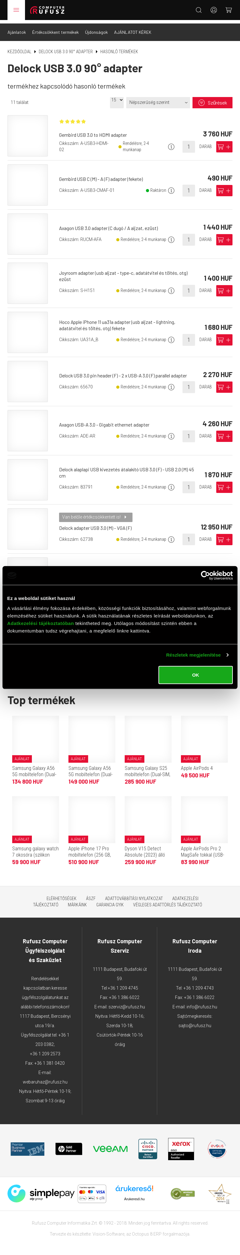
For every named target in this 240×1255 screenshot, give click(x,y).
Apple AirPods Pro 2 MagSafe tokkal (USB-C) (202, 851)
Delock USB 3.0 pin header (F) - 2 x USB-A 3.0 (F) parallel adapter (125, 372)
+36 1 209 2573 (45, 1050)
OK (195, 674)
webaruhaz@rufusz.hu (45, 1078)
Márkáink (77, 901)
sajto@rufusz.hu (194, 1022)
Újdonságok (96, 28)
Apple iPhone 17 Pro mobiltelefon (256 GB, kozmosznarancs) (89, 851)
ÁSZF (91, 895)
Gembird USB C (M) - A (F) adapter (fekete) (102, 175)
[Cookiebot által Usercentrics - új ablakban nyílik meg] (205, 575)
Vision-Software (108, 1230)
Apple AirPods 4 (197, 765)
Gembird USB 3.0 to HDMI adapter (94, 132)
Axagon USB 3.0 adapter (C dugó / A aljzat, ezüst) (110, 225)
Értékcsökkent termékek (55, 28)
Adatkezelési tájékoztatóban (40, 623)
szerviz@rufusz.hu (126, 1003)
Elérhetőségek (62, 895)
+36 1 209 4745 (123, 984)
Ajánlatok (17, 28)
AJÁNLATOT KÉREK (132, 28)
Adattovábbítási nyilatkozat (134, 895)
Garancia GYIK (110, 901)
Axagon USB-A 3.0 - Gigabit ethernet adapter (106, 421)
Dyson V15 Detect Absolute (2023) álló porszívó (145, 851)
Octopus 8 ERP (147, 1230)
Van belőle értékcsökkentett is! (92, 513)
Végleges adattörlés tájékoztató (167, 901)
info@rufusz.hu (202, 1003)
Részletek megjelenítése (193, 655)
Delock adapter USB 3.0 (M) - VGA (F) (97, 524)
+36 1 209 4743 (198, 984)
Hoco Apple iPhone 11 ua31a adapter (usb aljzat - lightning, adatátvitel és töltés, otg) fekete (119, 321)
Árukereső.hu (134, 1195)
